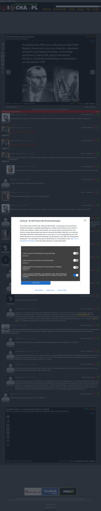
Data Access (50, 290)
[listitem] (50, 249)
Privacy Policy (62, 290)
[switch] (75, 253)
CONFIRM (36, 283)
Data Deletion (39, 290)
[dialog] (50, 255)
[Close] (86, 221)
